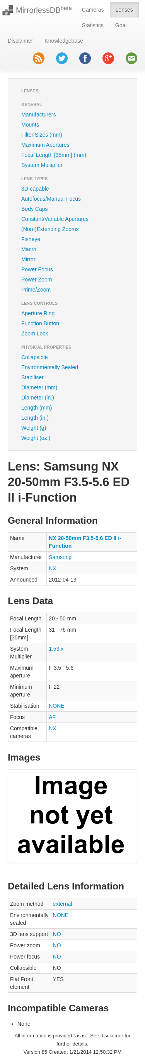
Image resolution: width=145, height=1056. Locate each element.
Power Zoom (36, 279)
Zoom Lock (34, 333)
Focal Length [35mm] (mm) (53, 155)
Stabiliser (32, 377)
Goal (121, 25)
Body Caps (34, 209)
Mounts (30, 125)
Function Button (40, 323)
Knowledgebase (63, 41)
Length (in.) (35, 418)
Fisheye (30, 239)
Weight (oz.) (35, 438)
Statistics (93, 25)
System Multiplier (42, 165)
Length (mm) (36, 408)
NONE (56, 706)
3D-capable (35, 189)
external (62, 904)
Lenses (124, 10)
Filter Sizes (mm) (41, 135)
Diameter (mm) (39, 387)
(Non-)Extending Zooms (50, 229)
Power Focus (37, 269)
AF (52, 717)
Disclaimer (20, 41)
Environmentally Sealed (49, 367)
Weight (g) (33, 428)
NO (57, 934)
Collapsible (34, 357)
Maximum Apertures (45, 145)
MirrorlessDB (44, 10)
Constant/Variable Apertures (55, 219)
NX (52, 568)
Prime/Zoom (36, 290)
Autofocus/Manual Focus (51, 199)
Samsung (60, 557)
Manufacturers (38, 114)
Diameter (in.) (37, 397)
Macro (28, 249)
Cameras (93, 10)
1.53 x (56, 649)
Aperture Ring (38, 313)
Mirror (28, 259)
